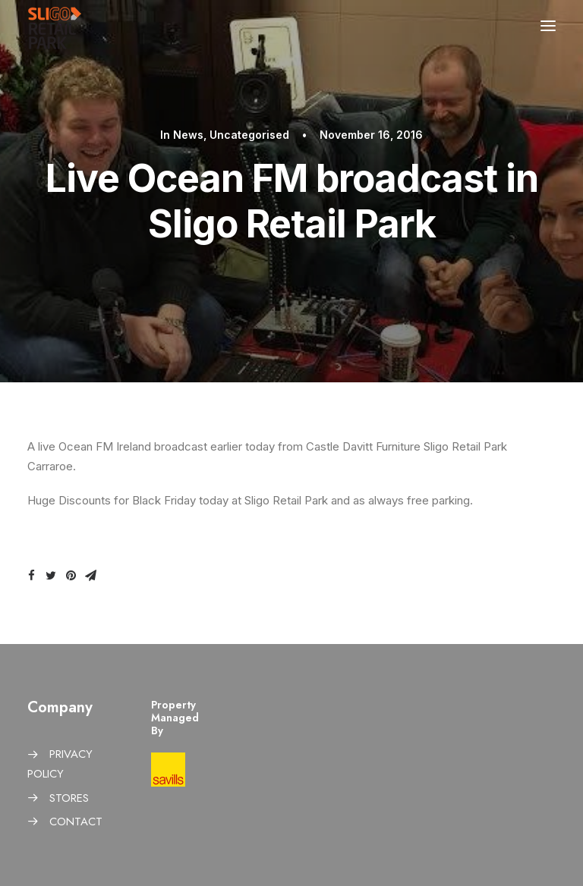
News (188, 134)
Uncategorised (249, 134)
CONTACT (75, 821)
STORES (69, 798)
